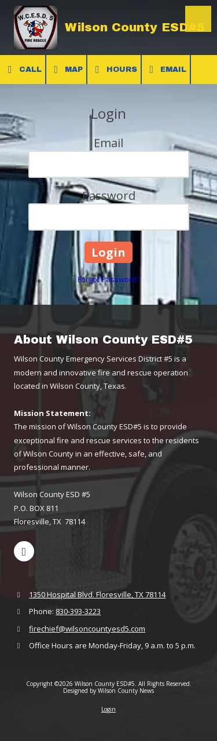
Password (108, 195)
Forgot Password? (109, 279)
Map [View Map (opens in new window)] (66, 69)
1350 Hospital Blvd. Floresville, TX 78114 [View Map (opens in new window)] (97, 594)
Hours (114, 69)
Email (166, 69)
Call (22, 69)
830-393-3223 (78, 611)
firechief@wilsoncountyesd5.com (87, 628)
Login (108, 709)
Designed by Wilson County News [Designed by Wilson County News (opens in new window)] (108, 691)
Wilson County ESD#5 (135, 27)
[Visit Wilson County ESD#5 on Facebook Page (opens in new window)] (24, 551)
